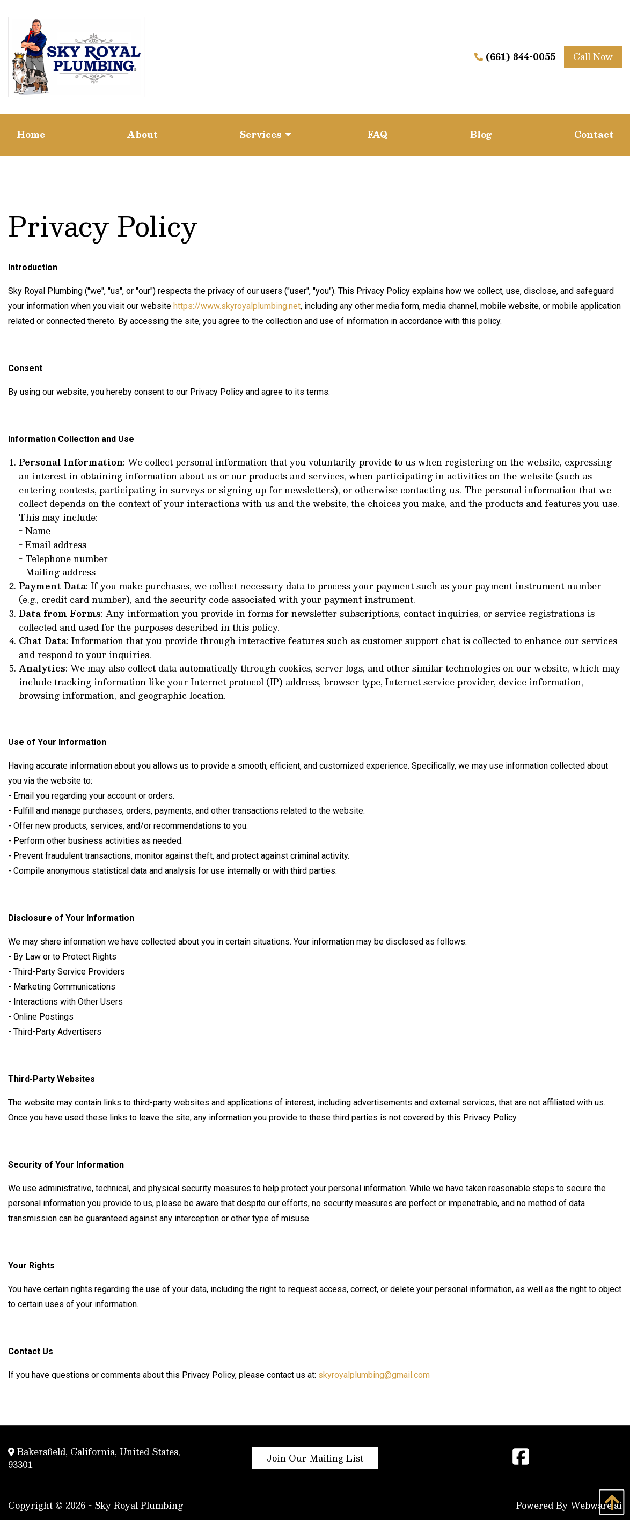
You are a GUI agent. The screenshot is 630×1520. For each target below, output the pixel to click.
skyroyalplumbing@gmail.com (374, 1375)
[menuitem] (31, 134)
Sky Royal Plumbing (138, 1505)
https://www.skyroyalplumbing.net (237, 306)
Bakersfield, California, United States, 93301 (94, 1458)
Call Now (593, 56)
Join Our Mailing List (315, 1458)
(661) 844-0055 (514, 56)
